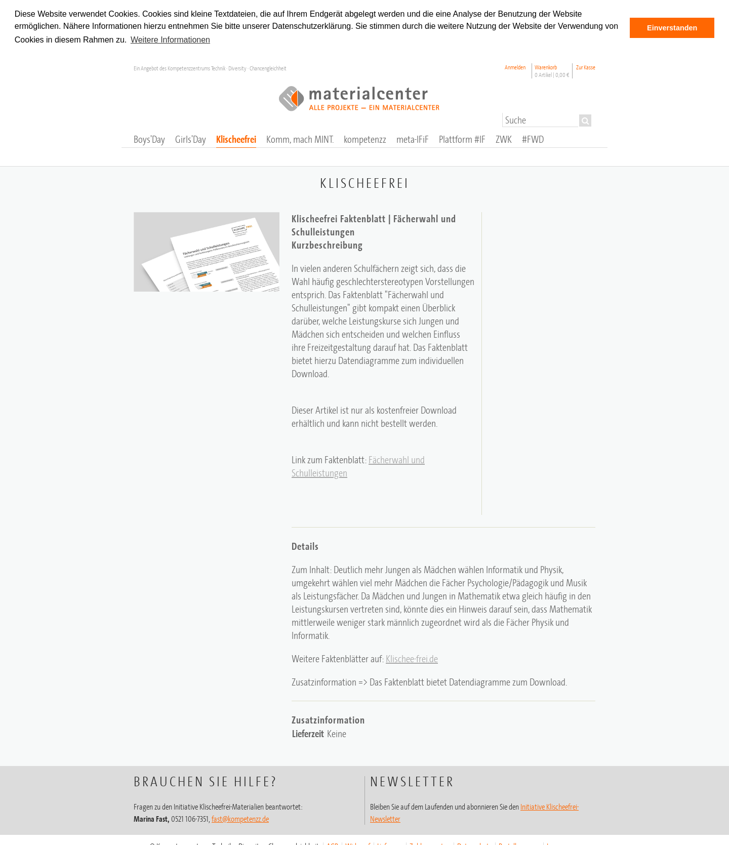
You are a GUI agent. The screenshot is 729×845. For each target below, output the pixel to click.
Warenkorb (552, 69)
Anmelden (515, 66)
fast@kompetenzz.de (240, 818)
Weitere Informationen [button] (170, 39)
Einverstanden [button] (672, 28)
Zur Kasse (585, 66)
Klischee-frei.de (412, 657)
